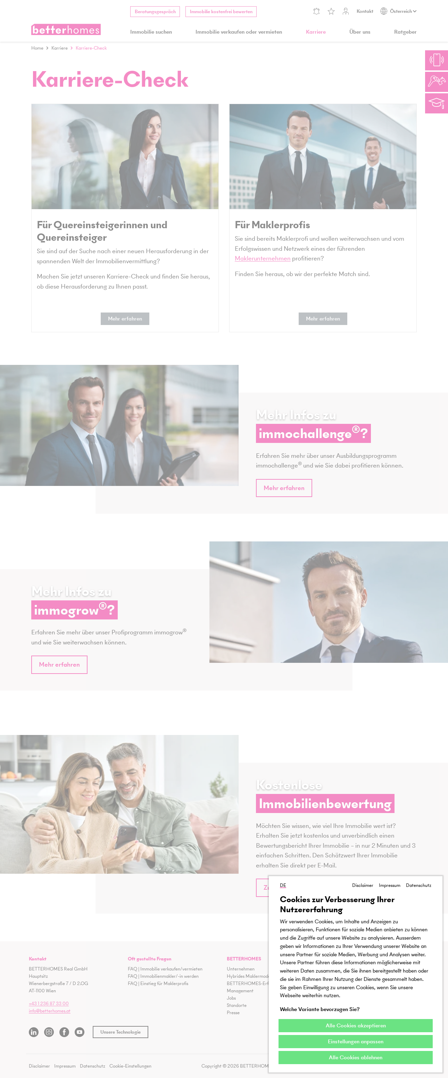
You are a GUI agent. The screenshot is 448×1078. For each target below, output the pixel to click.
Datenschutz (418, 884)
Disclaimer (362, 884)
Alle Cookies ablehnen (355, 1057)
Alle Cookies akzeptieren (356, 1025)
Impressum (389, 884)
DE (283, 884)
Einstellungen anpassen (355, 1041)
